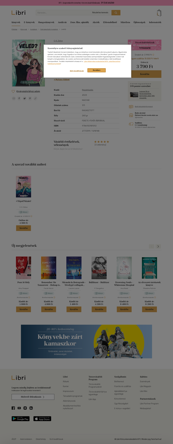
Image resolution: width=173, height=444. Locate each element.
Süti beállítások (77, 71)
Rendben (96, 70)
